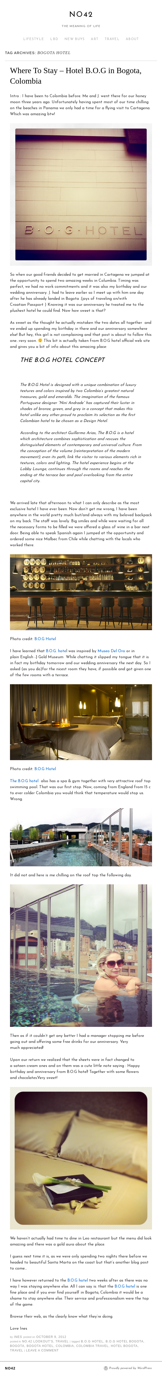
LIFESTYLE (33, 39)
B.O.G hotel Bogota (125, 1341)
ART (94, 39)
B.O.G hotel (77, 1281)
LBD (54, 39)
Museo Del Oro (111, 651)
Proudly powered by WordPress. (130, 1368)
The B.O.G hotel (24, 781)
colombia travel (92, 1346)
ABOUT (132, 39)
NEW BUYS (74, 39)
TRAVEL (112, 39)
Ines (18, 1337)
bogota (17, 1346)
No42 (81, 15)
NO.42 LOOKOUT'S (37, 1341)
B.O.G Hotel (45, 639)
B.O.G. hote (56, 651)
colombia (65, 1346)
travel (16, 1350)
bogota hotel (40, 1346)
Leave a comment (42, 1350)
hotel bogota (124, 1346)
